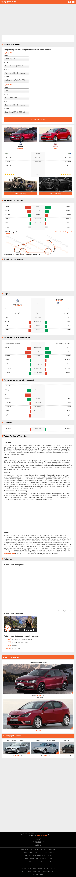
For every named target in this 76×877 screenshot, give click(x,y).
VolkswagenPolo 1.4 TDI (20, 149)
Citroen (31, 852)
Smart (53, 868)
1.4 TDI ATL (18, 305)
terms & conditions (38, 841)
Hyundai (50, 855)
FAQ (38, 844)
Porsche (52, 865)
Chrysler (24, 852)
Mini (22, 865)
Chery (45, 849)
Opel (40, 865)
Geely (39, 855)
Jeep (36, 858)
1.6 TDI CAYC (58, 300)
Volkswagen (46, 871)
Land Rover (30, 862)
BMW (36, 849)
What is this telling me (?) (63, 232)
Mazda (46, 862)
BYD (40, 849)
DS (41, 852)
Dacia (45, 852)
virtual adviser (9, 554)
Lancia (23, 862)
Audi (31, 849)
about (38, 839)
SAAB (35, 868)
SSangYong (41, 868)
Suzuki (29, 871)
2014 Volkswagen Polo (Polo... (38, 662)
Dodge (25, 855)
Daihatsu (51, 852)
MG (41, 862)
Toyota (39, 871)
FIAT (30, 855)
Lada (50, 858)
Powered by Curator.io (64, 610)
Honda (44, 855)
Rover (29, 868)
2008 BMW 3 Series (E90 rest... (16, 741)
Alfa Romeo (24, 849)
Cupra (36, 852)
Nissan (35, 865)
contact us (38, 845)
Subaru (23, 871)
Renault (23, 868)
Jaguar (32, 858)
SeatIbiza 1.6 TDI (55, 149)
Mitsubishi (29, 865)
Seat (47, 868)
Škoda (41, 874)
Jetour (42, 858)
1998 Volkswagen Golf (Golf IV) (45, 741)
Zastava (35, 874)
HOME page (38, 838)
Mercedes (52, 862)
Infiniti (26, 858)
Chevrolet (52, 849)
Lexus (36, 862)
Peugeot (45, 865)
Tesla (34, 871)
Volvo (53, 871)
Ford (34, 855)
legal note (38, 842)
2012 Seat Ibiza (38, 697)
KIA (46, 858)
